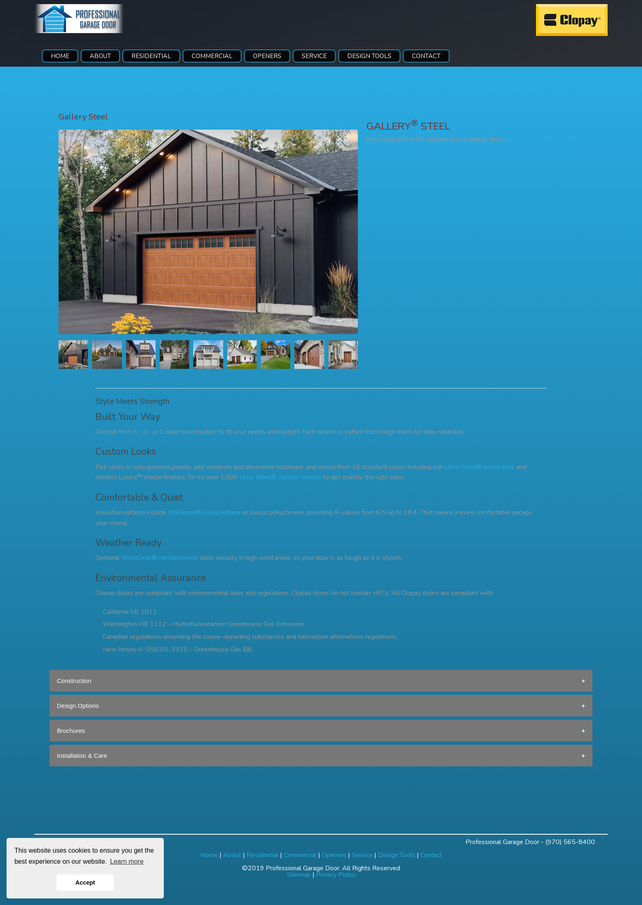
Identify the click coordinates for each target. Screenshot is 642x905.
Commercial (300, 855)
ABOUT (100, 56)
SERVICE (314, 56)
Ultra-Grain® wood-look (479, 467)
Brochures (71, 730)
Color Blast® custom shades (280, 477)
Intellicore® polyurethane (204, 512)
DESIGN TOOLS (369, 56)
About (232, 855)
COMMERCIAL (212, 56)
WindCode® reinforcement (159, 557)
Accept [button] (85, 882)
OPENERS (267, 56)
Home (209, 855)
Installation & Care (82, 755)
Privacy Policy (335, 874)
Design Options (78, 705)
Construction (74, 680)
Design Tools (396, 855)
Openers (334, 855)
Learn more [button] (127, 861)
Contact (431, 855)
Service (362, 855)
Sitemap (299, 874)
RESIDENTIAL (151, 56)
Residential (262, 855)
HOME (60, 56)
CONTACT (426, 56)
